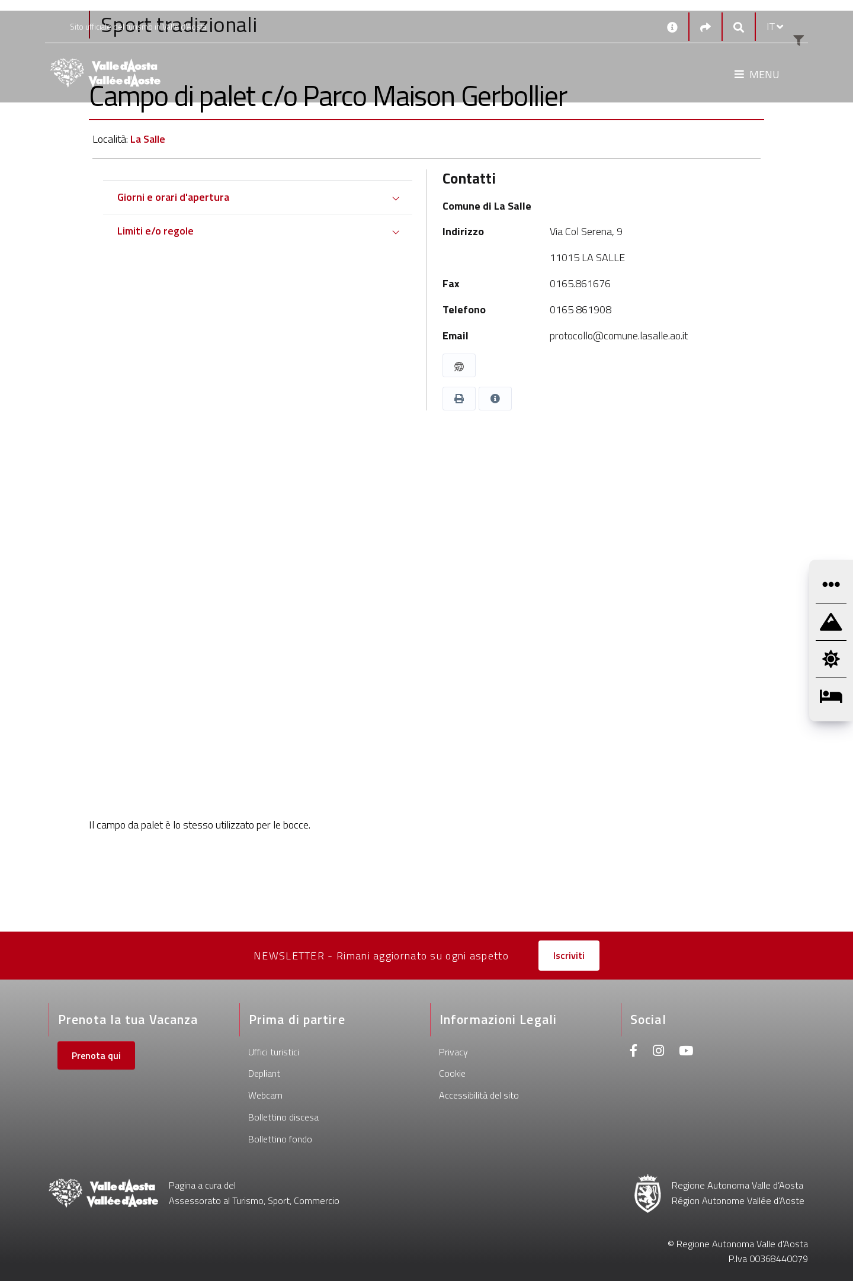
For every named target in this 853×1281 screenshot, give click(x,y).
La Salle (147, 139)
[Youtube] (686, 1052)
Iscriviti (569, 955)
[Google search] (738, 27)
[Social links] (705, 27)
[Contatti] (672, 27)
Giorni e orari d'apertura (173, 197)
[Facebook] (634, 1052)
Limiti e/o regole (155, 231)
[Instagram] (658, 1052)
